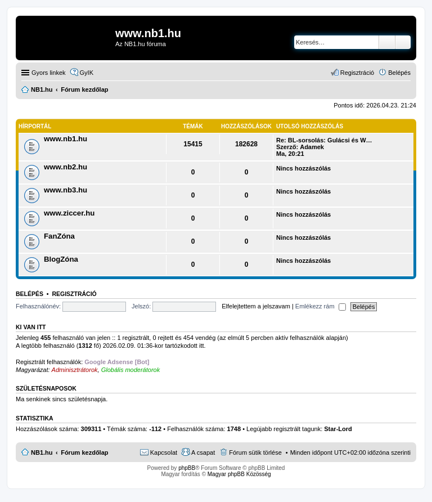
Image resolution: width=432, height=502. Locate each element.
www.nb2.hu (65, 167)
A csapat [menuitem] (203, 452)
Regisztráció (74, 293)
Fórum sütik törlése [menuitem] (255, 452)
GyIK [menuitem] (86, 72)
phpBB (186, 468)
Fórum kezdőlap (84, 452)
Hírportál (35, 126)
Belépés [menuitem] (399, 72)
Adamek (312, 147)
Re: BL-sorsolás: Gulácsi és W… (324, 140)
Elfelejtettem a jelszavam (256, 306)
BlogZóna (61, 259)
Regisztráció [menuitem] (357, 72)
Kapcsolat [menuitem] (163, 452)
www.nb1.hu (65, 139)
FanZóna (59, 236)
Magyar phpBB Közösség (239, 474)
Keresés (387, 42)
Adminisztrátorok (75, 369)
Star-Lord (338, 428)
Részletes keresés (403, 42)
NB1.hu (42, 452)
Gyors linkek (49, 72)
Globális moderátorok (130, 369)
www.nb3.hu (65, 190)
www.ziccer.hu (69, 213)
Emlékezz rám (320, 306)
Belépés (29, 293)
